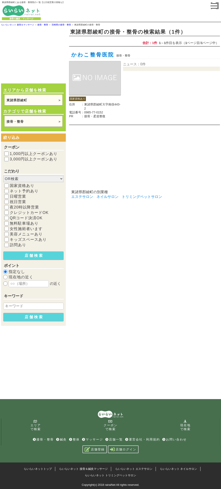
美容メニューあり (26, 234)
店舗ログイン (123, 449)
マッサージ (92, 439)
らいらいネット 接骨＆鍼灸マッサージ (83, 468)
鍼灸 (61, 439)
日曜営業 (18, 196)
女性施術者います (26, 229)
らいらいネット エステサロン (134, 468)
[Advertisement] (33, 54)
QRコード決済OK (26, 218)
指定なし (17, 272)
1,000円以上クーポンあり (33, 154)
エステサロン (82, 197)
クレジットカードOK (29, 212)
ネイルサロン (107, 197)
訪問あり (18, 245)
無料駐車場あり (24, 223)
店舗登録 (95, 449)
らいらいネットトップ (38, 468)
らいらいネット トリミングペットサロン (110, 475)
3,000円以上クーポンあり (33, 159)
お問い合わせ (174, 439)
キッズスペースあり (28, 239)
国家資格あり (22, 185)
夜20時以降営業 (24, 207)
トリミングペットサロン (142, 197)
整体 (74, 439)
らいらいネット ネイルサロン (178, 468)
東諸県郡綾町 (16, 100)
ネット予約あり (24, 191)
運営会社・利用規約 (142, 439)
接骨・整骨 (15, 121)
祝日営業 (18, 202)
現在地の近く (21, 277)
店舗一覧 (114, 439)
